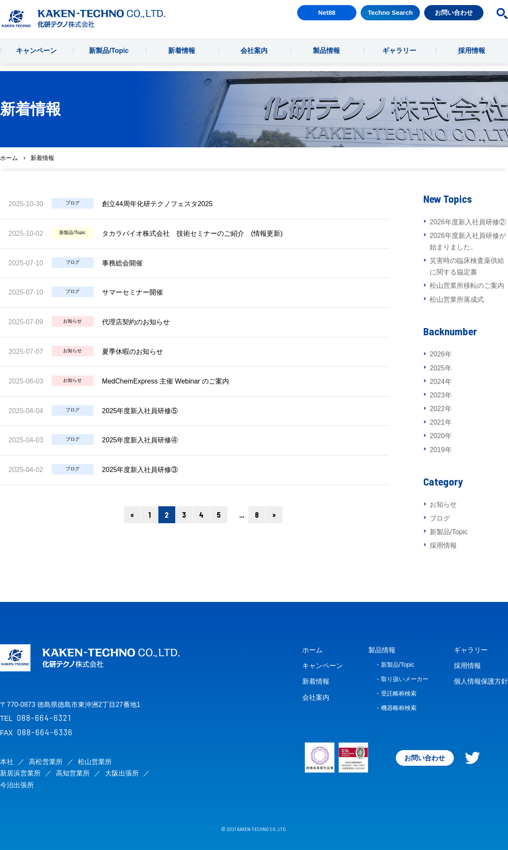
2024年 (441, 381)
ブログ (440, 518)
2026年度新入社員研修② (468, 222)
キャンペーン (36, 58)
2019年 (441, 449)
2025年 (441, 368)
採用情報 (471, 58)
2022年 (441, 408)
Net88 (327, 20)
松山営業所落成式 (457, 299)
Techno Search (390, 20)
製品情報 (326, 58)
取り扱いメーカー (404, 679)
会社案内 (254, 58)
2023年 (441, 395)
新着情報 (181, 58)
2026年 (441, 354)
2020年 (441, 435)
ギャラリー (399, 58)
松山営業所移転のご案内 (467, 285)
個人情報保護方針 (481, 681)
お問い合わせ (454, 20)
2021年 (441, 422)
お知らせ (443, 504)
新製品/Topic (109, 58)
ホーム (9, 158)
